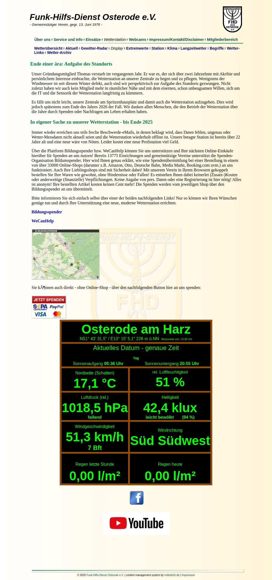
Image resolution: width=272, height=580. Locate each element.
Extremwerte (137, 48)
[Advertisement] (136, 554)
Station (158, 48)
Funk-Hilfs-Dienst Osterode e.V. (105, 575)
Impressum (188, 575)
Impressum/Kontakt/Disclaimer (176, 39)
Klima (172, 48)
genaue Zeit (162, 347)
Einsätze (93, 39)
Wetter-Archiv (59, 52)
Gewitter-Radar (94, 48)
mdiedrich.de (172, 575)
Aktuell (71, 48)
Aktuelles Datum (116, 347)
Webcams (137, 39)
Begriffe (217, 48)
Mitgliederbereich (222, 39)
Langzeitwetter (194, 48)
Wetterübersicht (48, 48)
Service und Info (68, 39)
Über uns (42, 39)
